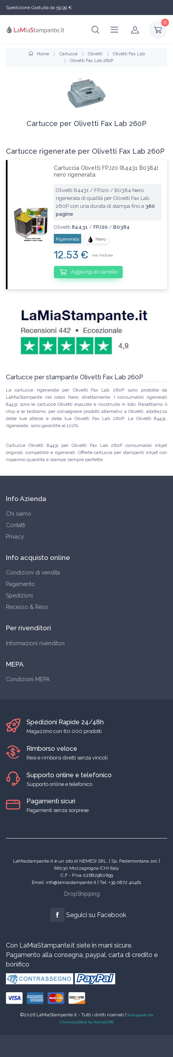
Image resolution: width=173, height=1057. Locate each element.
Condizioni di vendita (33, 572)
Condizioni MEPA (27, 679)
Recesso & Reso (27, 607)
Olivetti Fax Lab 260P (91, 60)
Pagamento (20, 584)
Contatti (15, 525)
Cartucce (68, 54)
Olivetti (95, 54)
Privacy (15, 536)
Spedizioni (19, 595)
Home (39, 54)
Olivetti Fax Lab (129, 54)
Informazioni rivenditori (35, 643)
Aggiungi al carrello (88, 271)
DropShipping (82, 894)
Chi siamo (18, 514)
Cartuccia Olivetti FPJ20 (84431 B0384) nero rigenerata (106, 171)
